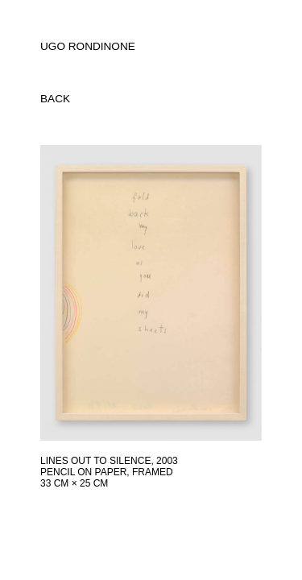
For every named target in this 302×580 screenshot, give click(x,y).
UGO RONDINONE (87, 46)
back (55, 99)
